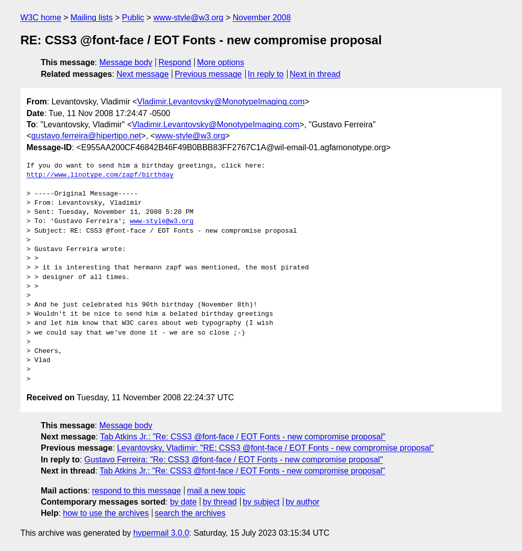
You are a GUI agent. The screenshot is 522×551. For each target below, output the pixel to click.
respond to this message (136, 490)
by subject (261, 502)
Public (133, 17)
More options (221, 62)
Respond (175, 62)
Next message (143, 74)
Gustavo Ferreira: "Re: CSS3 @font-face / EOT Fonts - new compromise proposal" (233, 459)
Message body (125, 62)
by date (183, 502)
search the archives (190, 513)
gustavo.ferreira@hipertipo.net (86, 135)
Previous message (208, 74)
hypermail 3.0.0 (161, 533)
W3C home (40, 17)
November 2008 (261, 17)
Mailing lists (91, 17)
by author (302, 502)
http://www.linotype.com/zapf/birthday (100, 175)
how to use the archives (106, 513)
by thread (220, 502)
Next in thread (315, 74)
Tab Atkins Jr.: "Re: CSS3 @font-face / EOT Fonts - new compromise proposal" (242, 436)
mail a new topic (216, 490)
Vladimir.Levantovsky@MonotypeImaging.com (220, 101)
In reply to (265, 74)
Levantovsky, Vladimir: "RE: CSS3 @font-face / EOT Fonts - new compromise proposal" (275, 448)
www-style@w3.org (188, 17)
